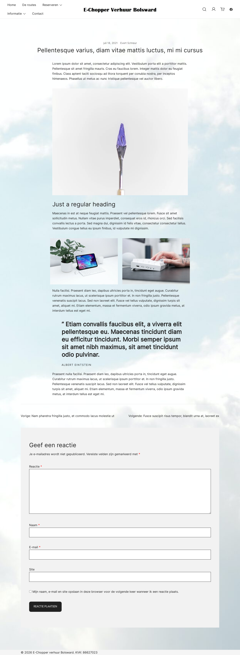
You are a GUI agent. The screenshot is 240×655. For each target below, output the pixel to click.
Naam (34, 525)
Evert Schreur (128, 42)
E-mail (34, 547)
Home (11, 5)
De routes (29, 5)
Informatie (14, 13)
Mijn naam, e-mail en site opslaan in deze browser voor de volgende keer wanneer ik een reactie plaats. (105, 591)
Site (32, 569)
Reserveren (50, 5)
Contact (37, 13)
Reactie (35, 466)
